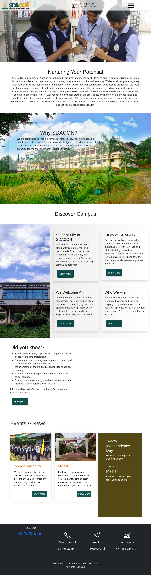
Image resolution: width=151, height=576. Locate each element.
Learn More (65, 274)
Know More (26, 158)
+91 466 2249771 (88, 6)
